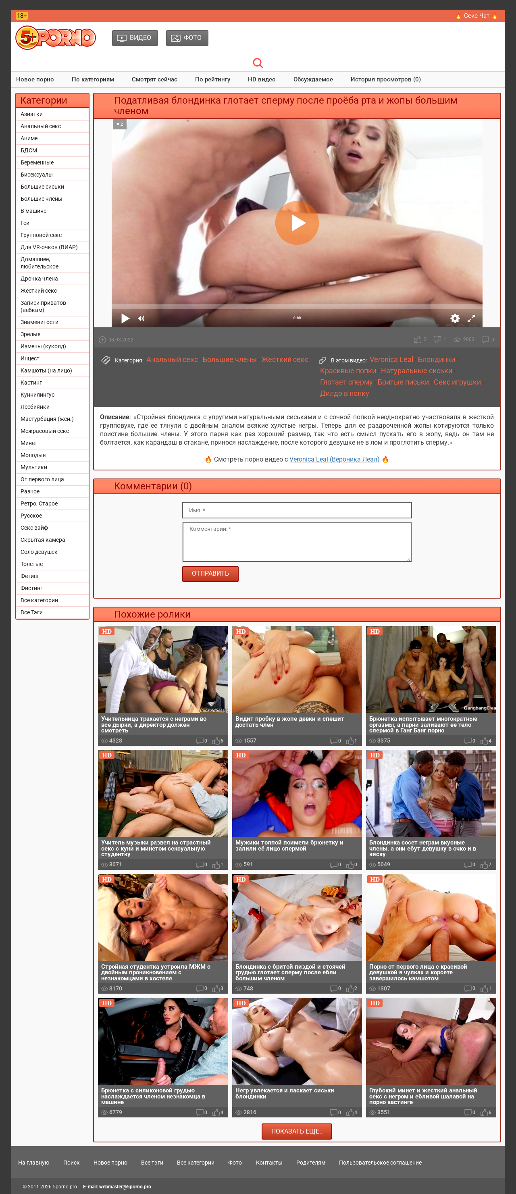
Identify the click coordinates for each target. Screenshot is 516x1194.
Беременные (37, 162)
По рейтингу (212, 79)
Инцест (30, 358)
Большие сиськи (42, 186)
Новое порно (35, 79)
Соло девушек (39, 552)
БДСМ (29, 150)
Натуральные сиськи (416, 371)
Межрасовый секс (45, 431)
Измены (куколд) (43, 346)
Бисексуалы (37, 174)
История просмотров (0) (386, 79)
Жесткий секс (39, 290)
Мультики (34, 467)
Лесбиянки (35, 407)
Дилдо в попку (344, 393)
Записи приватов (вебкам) (43, 306)
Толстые (32, 564)
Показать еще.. (296, 1131)
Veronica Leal (391, 360)
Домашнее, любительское (39, 263)
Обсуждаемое (313, 79)
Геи (25, 223)
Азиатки (32, 114)
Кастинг (31, 382)
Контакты (269, 1162)
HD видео (262, 79)
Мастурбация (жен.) (47, 419)
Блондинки (436, 360)
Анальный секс (41, 126)
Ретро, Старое (39, 503)
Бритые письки (403, 382)
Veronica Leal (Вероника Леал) (334, 459)
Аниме (29, 138)
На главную (33, 1162)
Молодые (33, 455)
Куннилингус (37, 394)
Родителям (310, 1162)
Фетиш (29, 576)
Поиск (71, 1162)
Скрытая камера (43, 540)
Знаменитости (39, 322)
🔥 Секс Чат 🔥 (477, 15)
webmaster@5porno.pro (125, 1187)
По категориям (93, 79)
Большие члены (41, 199)
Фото (235, 1162)
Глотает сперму (346, 382)
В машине (33, 211)
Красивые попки (348, 371)
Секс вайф (34, 527)
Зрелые (30, 334)
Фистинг (32, 588)
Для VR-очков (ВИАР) (49, 247)
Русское (31, 515)
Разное (30, 491)
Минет (29, 443)
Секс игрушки (457, 382)
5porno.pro (65, 1187)
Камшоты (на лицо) (46, 370)
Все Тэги (32, 612)
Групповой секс (41, 235)
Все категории (39, 600)
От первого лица (42, 479)
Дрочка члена (39, 278)
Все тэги (152, 1162)
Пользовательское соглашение (380, 1162)
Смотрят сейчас (154, 79)
